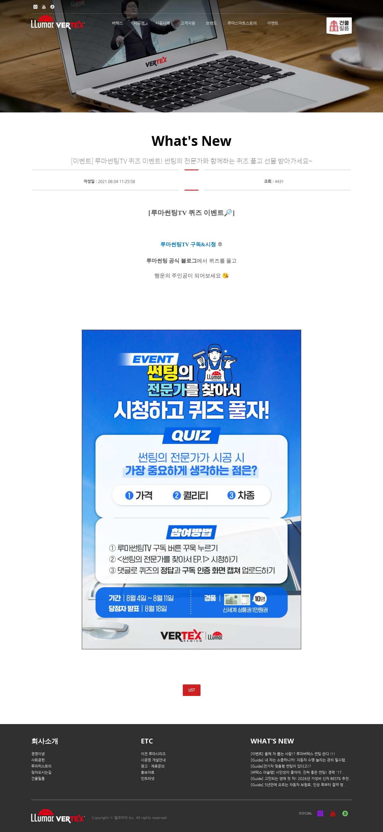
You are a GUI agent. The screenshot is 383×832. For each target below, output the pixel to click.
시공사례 (162, 23)
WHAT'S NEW (272, 740)
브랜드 (211, 23)
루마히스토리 (41, 766)
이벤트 (272, 23)
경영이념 (38, 754)
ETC (147, 740)
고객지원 (188, 23)
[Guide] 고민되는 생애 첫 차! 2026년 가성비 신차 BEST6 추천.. (301, 778)
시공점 (139, 23)
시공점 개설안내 (153, 760)
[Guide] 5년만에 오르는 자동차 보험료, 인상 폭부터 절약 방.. (298, 785)
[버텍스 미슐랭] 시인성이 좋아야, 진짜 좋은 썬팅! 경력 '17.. (297, 772)
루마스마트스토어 (242, 23)
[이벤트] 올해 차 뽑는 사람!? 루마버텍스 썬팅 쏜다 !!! (293, 754)
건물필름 (38, 778)
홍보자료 (147, 772)
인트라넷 (147, 778)
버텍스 (117, 23)
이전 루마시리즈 (153, 754)
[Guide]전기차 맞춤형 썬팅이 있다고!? (281, 766)
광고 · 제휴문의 (153, 766)
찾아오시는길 (41, 772)
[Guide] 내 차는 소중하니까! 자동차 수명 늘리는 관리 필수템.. (299, 760)
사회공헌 (38, 760)
